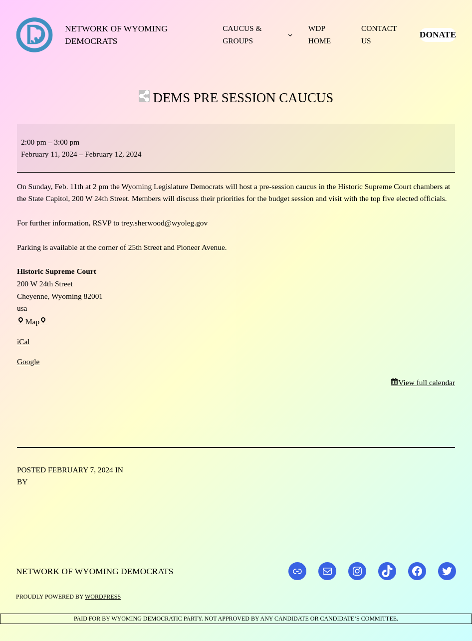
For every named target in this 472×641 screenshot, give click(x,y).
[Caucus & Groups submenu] (290, 34)
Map (32, 321)
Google (28, 361)
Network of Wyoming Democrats (94, 571)
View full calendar (426, 382)
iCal (23, 341)
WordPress (103, 596)
